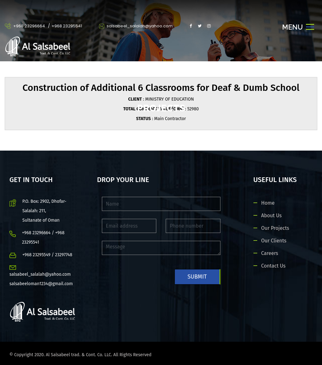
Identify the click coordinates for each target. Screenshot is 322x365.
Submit (197, 276)
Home (268, 203)
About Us (271, 215)
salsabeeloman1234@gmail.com (41, 283)
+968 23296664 (29, 26)
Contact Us (273, 266)
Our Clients (273, 241)
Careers (269, 253)
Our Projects (275, 228)
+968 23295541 (67, 26)
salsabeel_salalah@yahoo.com (136, 26)
